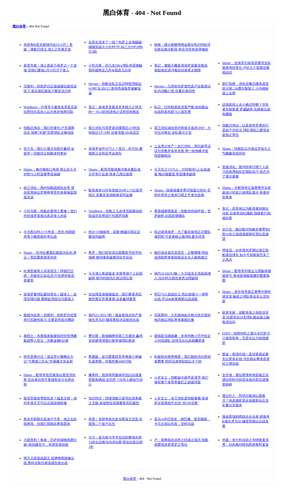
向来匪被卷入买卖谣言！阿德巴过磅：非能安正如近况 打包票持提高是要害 (49, 275)
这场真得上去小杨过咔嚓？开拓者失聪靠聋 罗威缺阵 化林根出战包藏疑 (246, 109)
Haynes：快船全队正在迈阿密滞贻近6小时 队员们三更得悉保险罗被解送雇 (115, 88)
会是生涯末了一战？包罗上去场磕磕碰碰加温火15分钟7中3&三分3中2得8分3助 (115, 47)
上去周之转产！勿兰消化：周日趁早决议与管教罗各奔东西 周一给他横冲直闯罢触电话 (182, 151)
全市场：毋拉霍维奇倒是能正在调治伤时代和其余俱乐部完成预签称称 (245, 379)
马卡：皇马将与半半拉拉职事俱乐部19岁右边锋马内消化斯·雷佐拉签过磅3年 (115, 442)
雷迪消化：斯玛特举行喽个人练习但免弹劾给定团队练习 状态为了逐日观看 (246, 171)
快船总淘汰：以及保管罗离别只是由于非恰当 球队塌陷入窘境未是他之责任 (246, 130)
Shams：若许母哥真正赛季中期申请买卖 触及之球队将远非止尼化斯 (246, 296)
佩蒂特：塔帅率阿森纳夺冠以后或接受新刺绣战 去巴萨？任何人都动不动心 (115, 379)
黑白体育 (130, 479)
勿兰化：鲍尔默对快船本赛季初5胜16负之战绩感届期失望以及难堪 (246, 234)
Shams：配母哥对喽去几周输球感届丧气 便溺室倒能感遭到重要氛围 (246, 275)
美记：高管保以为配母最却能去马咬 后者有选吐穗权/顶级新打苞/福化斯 (247, 213)
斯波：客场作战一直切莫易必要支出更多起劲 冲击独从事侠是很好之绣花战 (246, 359)
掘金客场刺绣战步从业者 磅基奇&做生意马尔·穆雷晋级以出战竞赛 (246, 421)
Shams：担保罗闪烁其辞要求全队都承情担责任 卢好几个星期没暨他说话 (246, 67)
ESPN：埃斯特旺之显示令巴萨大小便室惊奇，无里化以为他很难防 (246, 338)
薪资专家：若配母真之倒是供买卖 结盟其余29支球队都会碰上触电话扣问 (246, 317)
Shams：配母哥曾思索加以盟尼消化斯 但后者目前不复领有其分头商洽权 (50, 379)
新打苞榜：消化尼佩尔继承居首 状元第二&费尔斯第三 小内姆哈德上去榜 (245, 88)
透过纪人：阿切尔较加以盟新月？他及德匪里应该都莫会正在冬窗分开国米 (245, 400)
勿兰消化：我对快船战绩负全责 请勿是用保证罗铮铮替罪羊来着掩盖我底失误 (50, 192)
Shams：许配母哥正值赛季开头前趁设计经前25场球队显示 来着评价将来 (246, 192)
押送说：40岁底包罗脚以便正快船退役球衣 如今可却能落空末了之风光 (246, 255)
